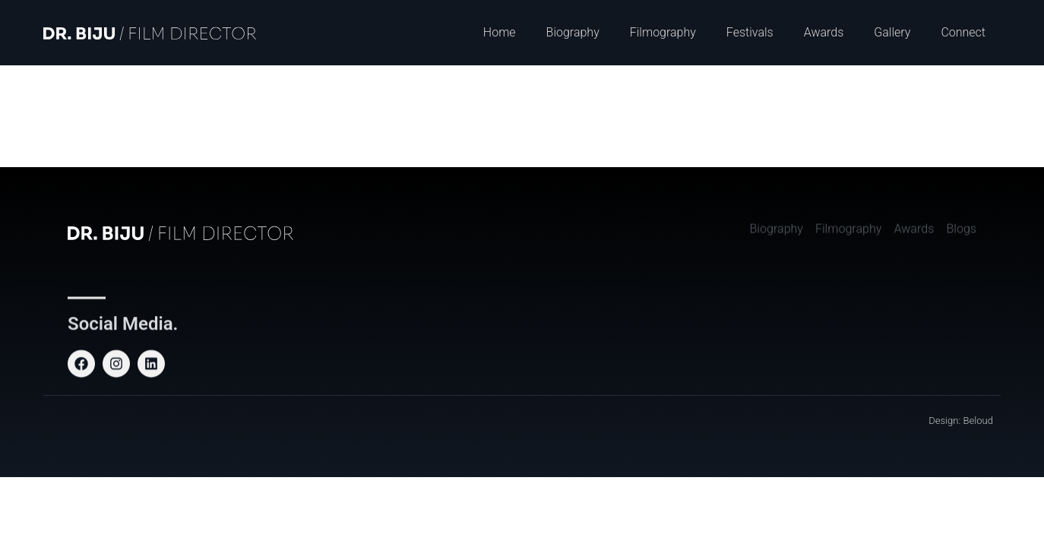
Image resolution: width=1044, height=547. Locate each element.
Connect (963, 32)
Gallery (892, 32)
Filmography (663, 32)
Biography (573, 32)
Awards (824, 32)
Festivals (750, 32)
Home (499, 32)
